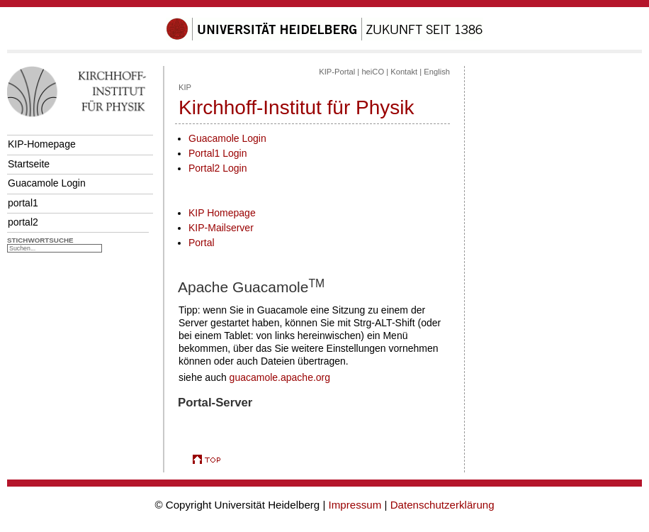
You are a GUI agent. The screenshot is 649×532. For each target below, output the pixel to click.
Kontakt (403, 71)
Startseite (29, 164)
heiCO (372, 71)
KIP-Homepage (42, 144)
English (437, 71)
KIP (185, 87)
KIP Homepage (222, 212)
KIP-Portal (337, 71)
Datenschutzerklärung (442, 505)
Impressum (355, 505)
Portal (201, 242)
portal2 (23, 222)
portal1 (23, 203)
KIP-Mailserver (221, 227)
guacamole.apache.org (280, 377)
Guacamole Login (47, 183)
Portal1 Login (217, 153)
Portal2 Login (217, 168)
